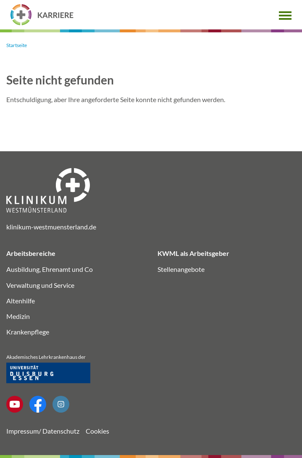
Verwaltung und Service (40, 285)
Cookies (97, 431)
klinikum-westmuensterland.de (51, 227)
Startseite (16, 45)
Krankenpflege (27, 332)
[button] (285, 14)
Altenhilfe (20, 301)
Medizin (18, 316)
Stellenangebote (181, 269)
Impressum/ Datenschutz (42, 431)
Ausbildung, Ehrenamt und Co (49, 269)
